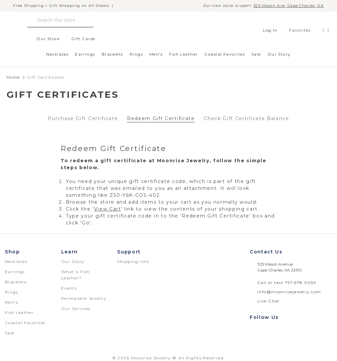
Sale (256, 54)
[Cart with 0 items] (321, 30)
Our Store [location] (44, 39)
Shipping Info (133, 261)
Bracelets (112, 54)
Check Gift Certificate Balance (246, 118)
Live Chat (268, 300)
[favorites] (295, 30)
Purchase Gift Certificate (83, 118)
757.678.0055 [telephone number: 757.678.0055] (300, 282)
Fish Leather (183, 54)
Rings (136, 54)
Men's (156, 54)
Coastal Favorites (224, 54)
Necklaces (57, 54)
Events (69, 288)
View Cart (107, 209)
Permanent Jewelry (84, 298)
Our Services (76, 308)
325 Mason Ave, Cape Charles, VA (288, 6)
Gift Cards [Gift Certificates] (79, 39)
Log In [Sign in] (267, 30)
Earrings (85, 54)
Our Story (279, 54)
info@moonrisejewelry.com (289, 291)
